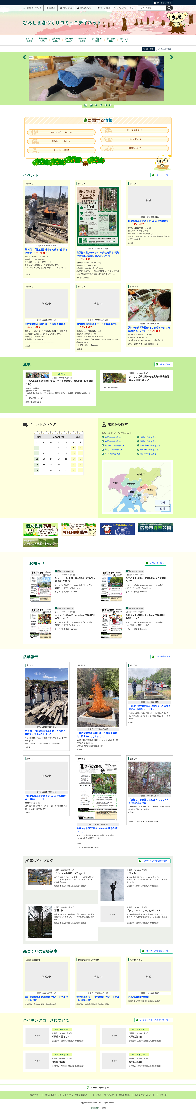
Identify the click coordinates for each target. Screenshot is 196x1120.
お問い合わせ (67, 8)
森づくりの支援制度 (62, 154)
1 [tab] (96, 105)
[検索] (169, 8)
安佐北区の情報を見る (150, 451)
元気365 (103, 1114)
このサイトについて (34, 8)
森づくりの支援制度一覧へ (158, 957)
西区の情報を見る (148, 447)
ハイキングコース (134, 144)
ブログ (124, 39)
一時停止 (91, 105)
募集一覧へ (165, 370)
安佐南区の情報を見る (115, 451)
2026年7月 (58, 443)
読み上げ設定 (166, 49)
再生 (85, 105)
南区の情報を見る (113, 447)
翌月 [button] (78, 443)
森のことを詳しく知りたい (62, 134)
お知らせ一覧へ (157, 569)
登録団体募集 (124, 1101)
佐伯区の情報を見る (149, 455)
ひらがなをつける (164, 3)
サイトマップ (161, 1101)
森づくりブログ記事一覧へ (156, 867)
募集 (111, 39)
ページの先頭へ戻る (100, 1094)
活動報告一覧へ (163, 662)
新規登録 (52, 8)
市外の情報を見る (113, 460)
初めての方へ (35, 1101)
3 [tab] (105, 105)
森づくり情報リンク (134, 134)
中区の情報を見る (113, 443)
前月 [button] (39, 443)
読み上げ (149, 49)
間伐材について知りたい (62, 144)
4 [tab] (110, 105)
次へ (171, 78)
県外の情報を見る (148, 460)
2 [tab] (101, 105)
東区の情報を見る (148, 443)
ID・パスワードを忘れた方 (103, 1101)
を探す (30, 39)
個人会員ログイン (86, 8)
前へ (24, 78)
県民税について (134, 154)
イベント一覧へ (163, 181)
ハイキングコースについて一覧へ (155, 1026)
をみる (69, 39)
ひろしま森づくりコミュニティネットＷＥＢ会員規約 (66, 1101)
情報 (97, 39)
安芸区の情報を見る (114, 455)
